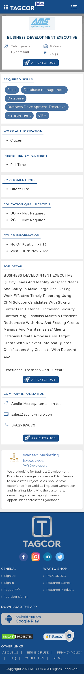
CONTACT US (30, 658)
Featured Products (58, 589)
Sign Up (8, 575)
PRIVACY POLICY (65, 652)
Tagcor (10, 589)
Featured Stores (56, 582)
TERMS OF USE (33, 652)
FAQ (8, 658)
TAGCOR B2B (54, 575)
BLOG (52, 658)
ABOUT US (9, 652)
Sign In (7, 582)
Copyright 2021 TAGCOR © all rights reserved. (42, 669)
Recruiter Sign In (14, 596)
